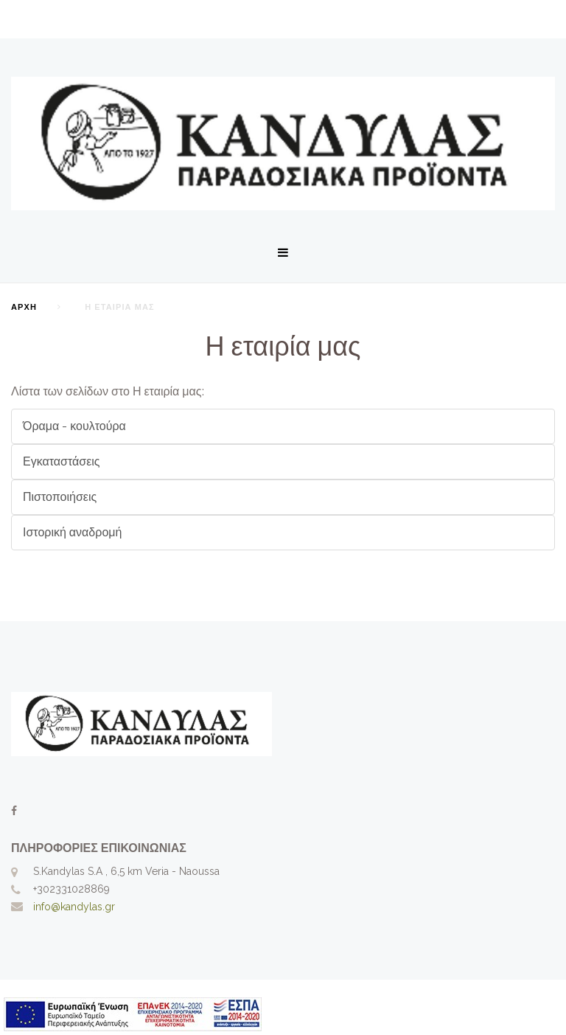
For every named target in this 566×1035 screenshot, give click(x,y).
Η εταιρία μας (283, 345)
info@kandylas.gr (74, 907)
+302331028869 (71, 889)
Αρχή (24, 307)
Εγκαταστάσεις (61, 461)
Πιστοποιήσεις (60, 497)
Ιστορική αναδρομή (72, 532)
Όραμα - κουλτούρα (74, 426)
